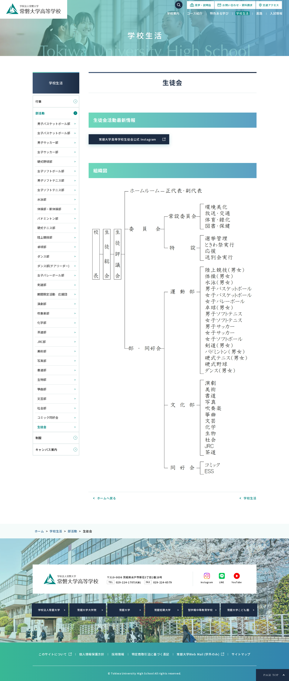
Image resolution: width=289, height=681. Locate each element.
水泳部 (41, 199)
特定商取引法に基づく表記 (150, 654)
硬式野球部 (44, 161)
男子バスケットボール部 (53, 123)
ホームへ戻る (106, 498)
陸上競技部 (44, 237)
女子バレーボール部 (50, 275)
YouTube (237, 582)
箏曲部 (41, 389)
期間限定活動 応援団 (52, 294)
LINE (221, 582)
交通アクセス (271, 5)
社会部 (41, 408)
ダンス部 (43, 256)
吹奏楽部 (43, 313)
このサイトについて (53, 654)
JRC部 (41, 341)
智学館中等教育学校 (200, 610)
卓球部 (41, 247)
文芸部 (41, 398)
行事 (38, 101)
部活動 (40, 113)
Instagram (207, 582)
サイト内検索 (178, 5)
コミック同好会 (47, 417)
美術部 (41, 351)
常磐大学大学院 (86, 610)
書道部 (41, 370)
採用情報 (118, 654)
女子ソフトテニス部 (50, 190)
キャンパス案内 (46, 449)
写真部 (41, 360)
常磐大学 (124, 610)
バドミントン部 (47, 218)
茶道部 (41, 332)
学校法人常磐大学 (49, 610)
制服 (38, 438)
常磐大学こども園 (238, 610)
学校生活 (56, 82)
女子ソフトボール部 (50, 171)
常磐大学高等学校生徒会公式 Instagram (127, 139)
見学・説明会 (203, 5)
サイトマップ (241, 654)
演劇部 (41, 303)
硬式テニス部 (46, 228)
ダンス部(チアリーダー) (53, 266)
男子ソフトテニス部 (50, 180)
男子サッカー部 (47, 142)
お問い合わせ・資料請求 (237, 5)
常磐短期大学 (162, 610)
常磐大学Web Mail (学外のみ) (198, 654)
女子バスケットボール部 (53, 133)
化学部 (41, 322)
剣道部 (41, 284)
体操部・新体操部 (49, 209)
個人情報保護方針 (91, 654)
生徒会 (41, 427)
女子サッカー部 (47, 152)
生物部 (41, 379)
